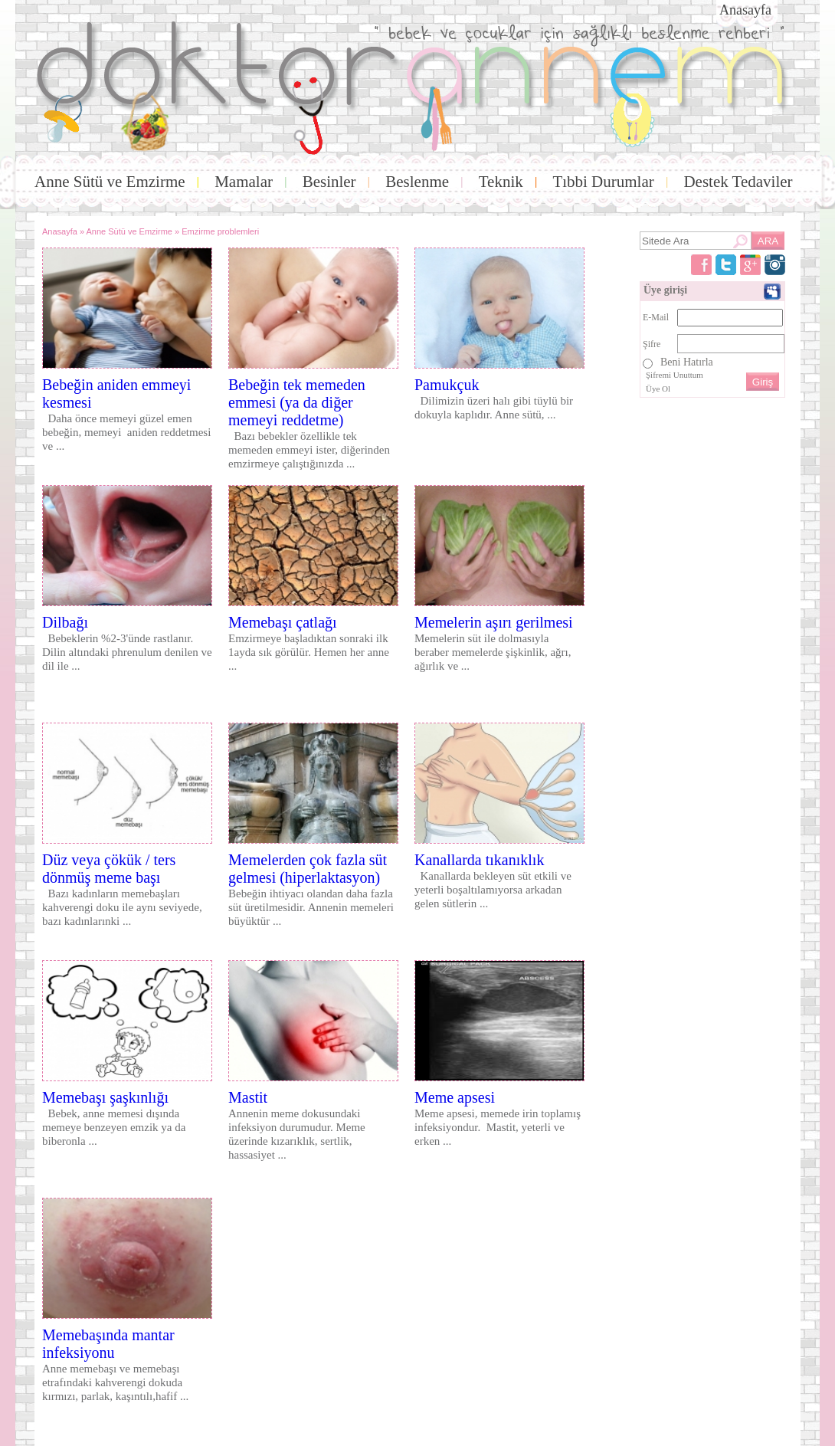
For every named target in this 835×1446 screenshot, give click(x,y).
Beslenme (417, 181)
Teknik (501, 181)
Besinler (329, 181)
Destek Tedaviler (737, 181)
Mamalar (243, 181)
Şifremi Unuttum (674, 374)
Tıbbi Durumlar (602, 181)
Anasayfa (745, 10)
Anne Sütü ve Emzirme (109, 181)
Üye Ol (658, 388)
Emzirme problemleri (220, 231)
